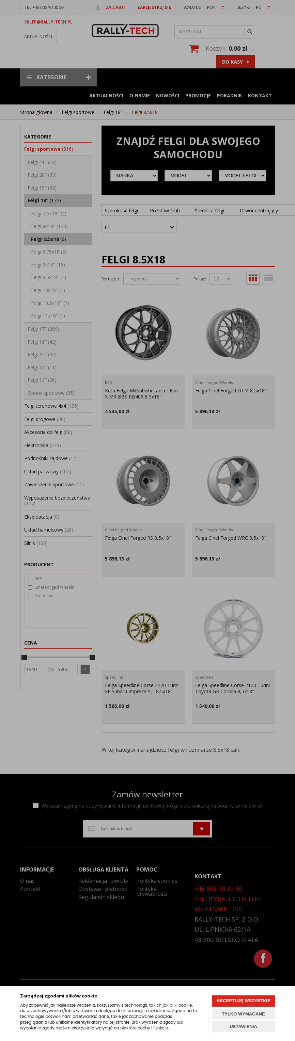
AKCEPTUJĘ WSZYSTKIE (243, 1000)
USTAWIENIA (243, 1026)
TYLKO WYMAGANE (243, 1013)
